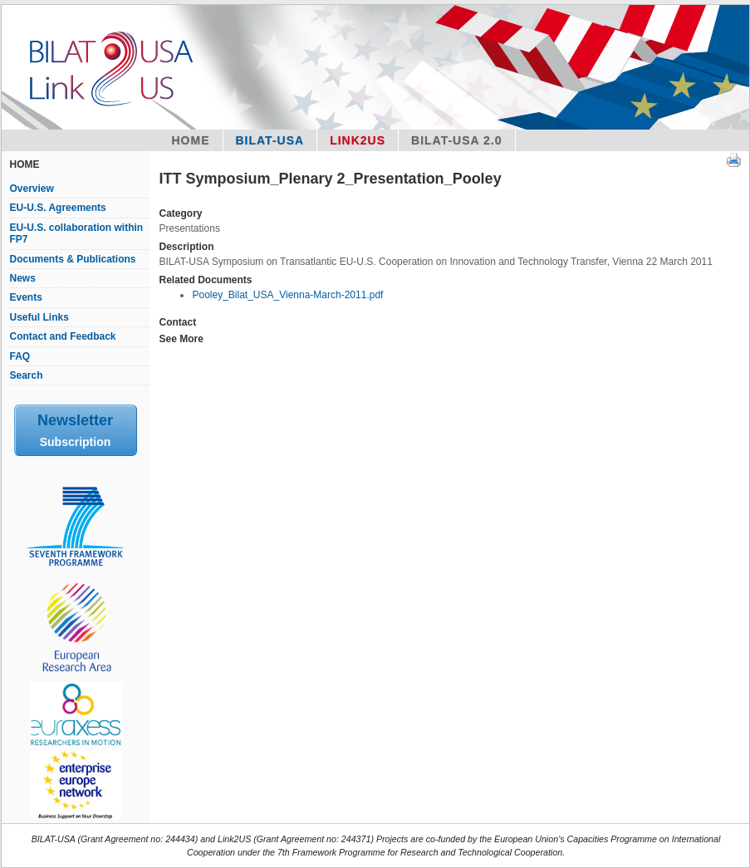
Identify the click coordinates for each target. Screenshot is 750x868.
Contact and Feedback (63, 336)
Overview (32, 188)
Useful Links (39, 317)
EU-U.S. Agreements (58, 207)
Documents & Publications (73, 259)
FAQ (20, 356)
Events (26, 297)
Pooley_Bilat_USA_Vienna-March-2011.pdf (287, 295)
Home (191, 140)
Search (26, 375)
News (23, 278)
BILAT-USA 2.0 (456, 140)
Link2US (357, 140)
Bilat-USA (270, 140)
